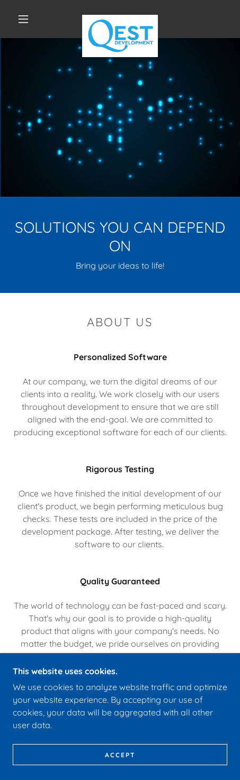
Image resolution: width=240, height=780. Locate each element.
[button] (23, 19)
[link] (120, 19)
